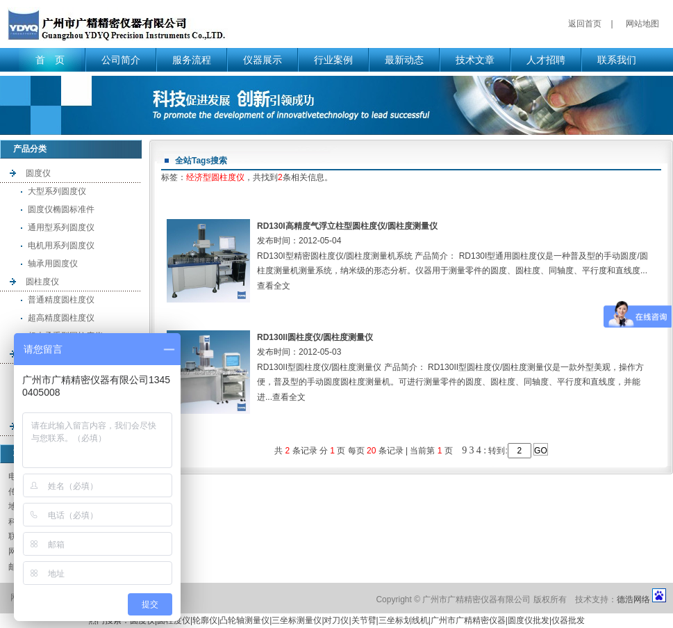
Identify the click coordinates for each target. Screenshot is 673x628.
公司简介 (120, 59)
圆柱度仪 (42, 282)
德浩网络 (633, 599)
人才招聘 (545, 59)
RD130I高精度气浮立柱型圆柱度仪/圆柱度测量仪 (347, 226)
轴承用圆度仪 (53, 263)
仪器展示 (262, 59)
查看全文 (273, 286)
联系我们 (616, 59)
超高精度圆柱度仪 (61, 318)
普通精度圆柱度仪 (61, 300)
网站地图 (642, 24)
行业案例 (333, 59)
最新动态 (404, 59)
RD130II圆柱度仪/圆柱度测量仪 (315, 337)
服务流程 (191, 59)
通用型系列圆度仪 (61, 227)
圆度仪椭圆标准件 (61, 209)
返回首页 (584, 24)
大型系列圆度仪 (57, 191)
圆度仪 (38, 173)
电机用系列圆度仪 (61, 245)
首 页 (50, 59)
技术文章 (475, 59)
